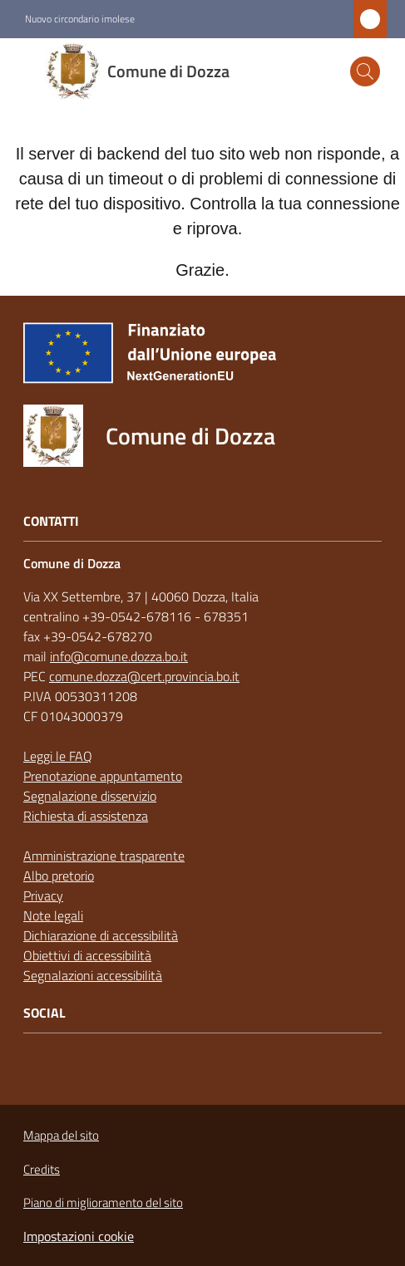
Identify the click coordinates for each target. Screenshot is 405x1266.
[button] (365, 71)
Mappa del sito (61, 1135)
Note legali (53, 915)
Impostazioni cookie (78, 1236)
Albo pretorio (58, 876)
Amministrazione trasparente (104, 856)
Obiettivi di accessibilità (87, 955)
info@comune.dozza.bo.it (119, 656)
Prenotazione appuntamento (102, 776)
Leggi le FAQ (57, 756)
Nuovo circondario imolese (80, 19)
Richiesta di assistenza (85, 816)
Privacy (43, 895)
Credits (41, 1169)
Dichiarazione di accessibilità (100, 935)
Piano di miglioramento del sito (103, 1202)
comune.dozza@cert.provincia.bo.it (144, 676)
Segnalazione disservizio (89, 796)
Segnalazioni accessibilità (92, 975)
